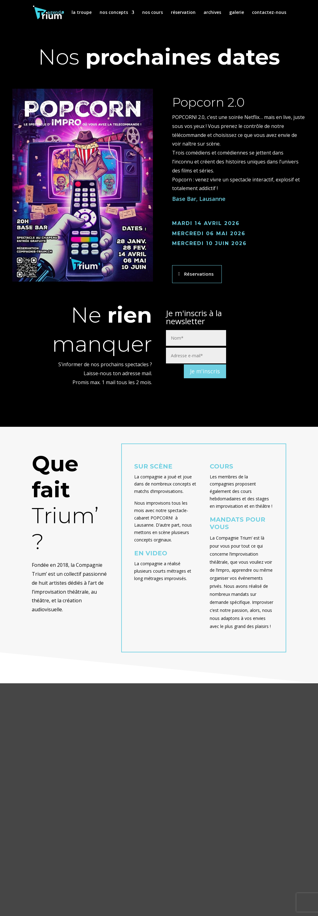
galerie (236, 12)
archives (212, 12)
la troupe (82, 12)
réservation (183, 12)
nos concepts (114, 12)
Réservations (199, 274)
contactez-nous (269, 12)
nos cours (152, 12)
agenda (55, 12)
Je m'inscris (205, 371)
